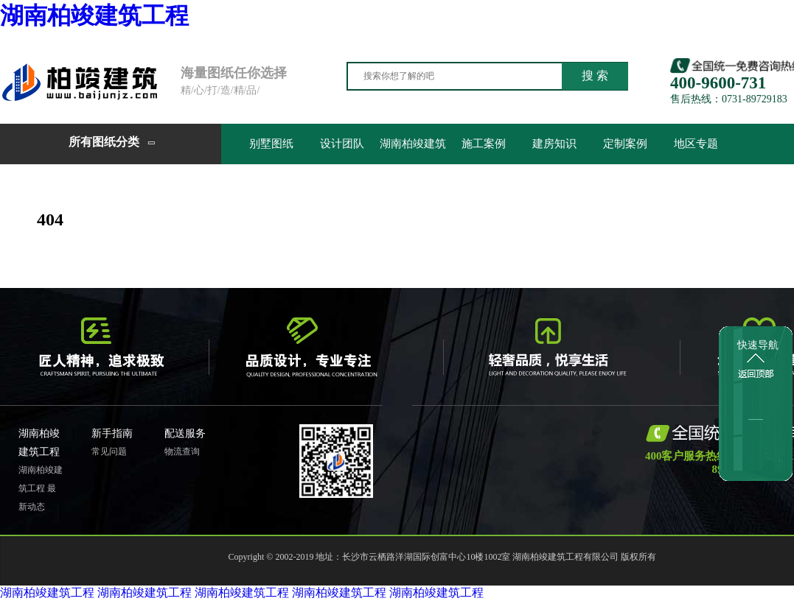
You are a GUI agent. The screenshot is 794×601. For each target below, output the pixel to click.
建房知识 (554, 144)
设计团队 (342, 144)
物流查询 (182, 451)
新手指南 (112, 433)
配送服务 (185, 433)
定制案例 (625, 144)
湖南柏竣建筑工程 (94, 15)
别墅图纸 (271, 144)
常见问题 (109, 451)
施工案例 (484, 144)
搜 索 (595, 75)
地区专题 (696, 144)
